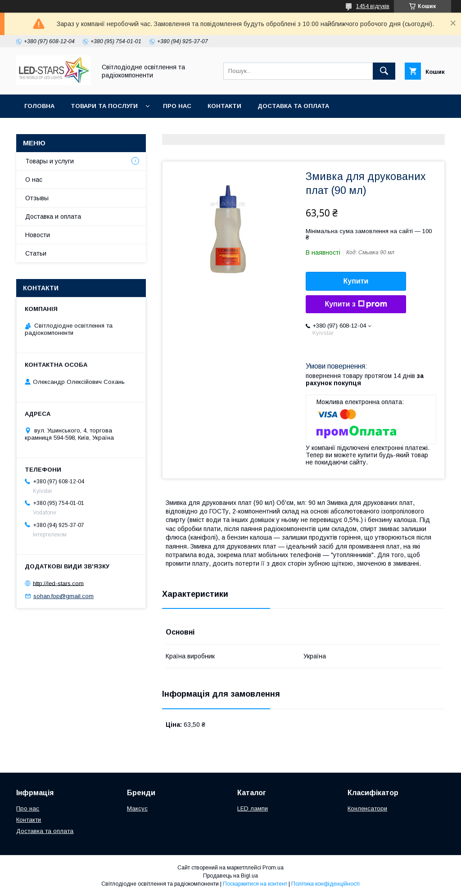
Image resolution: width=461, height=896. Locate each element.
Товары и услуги (49, 161)
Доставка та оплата (293, 106)
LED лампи (252, 808)
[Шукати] (384, 71)
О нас (33, 179)
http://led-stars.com (58, 583)
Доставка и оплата (53, 216)
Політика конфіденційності (325, 884)
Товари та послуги (104, 106)
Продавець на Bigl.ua (230, 876)
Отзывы (37, 198)
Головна (39, 106)
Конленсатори (367, 808)
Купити (356, 281)
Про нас (177, 106)
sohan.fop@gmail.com (63, 596)
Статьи (35, 253)
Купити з (356, 304)
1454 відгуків (372, 6)
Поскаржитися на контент (255, 884)
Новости (37, 235)
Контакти (224, 106)
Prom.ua (273, 867)
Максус (137, 808)
